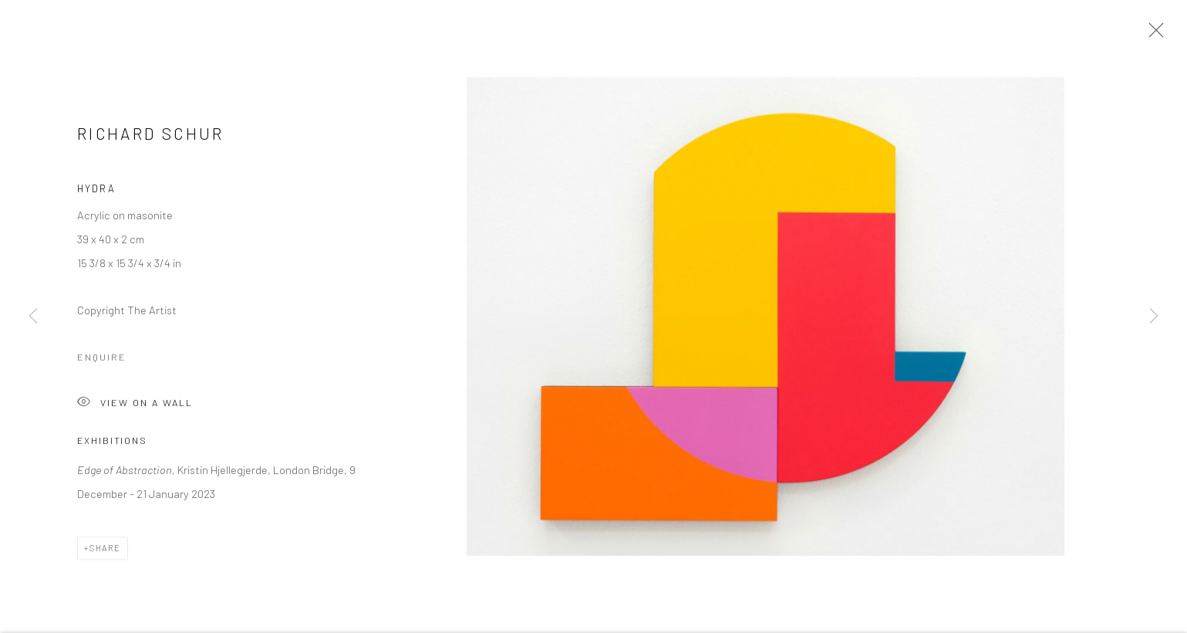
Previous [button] (33, 316)
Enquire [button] (101, 360)
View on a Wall (135, 406)
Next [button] (1154, 316)
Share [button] (105, 550)
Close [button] (1152, 34)
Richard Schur (150, 136)
